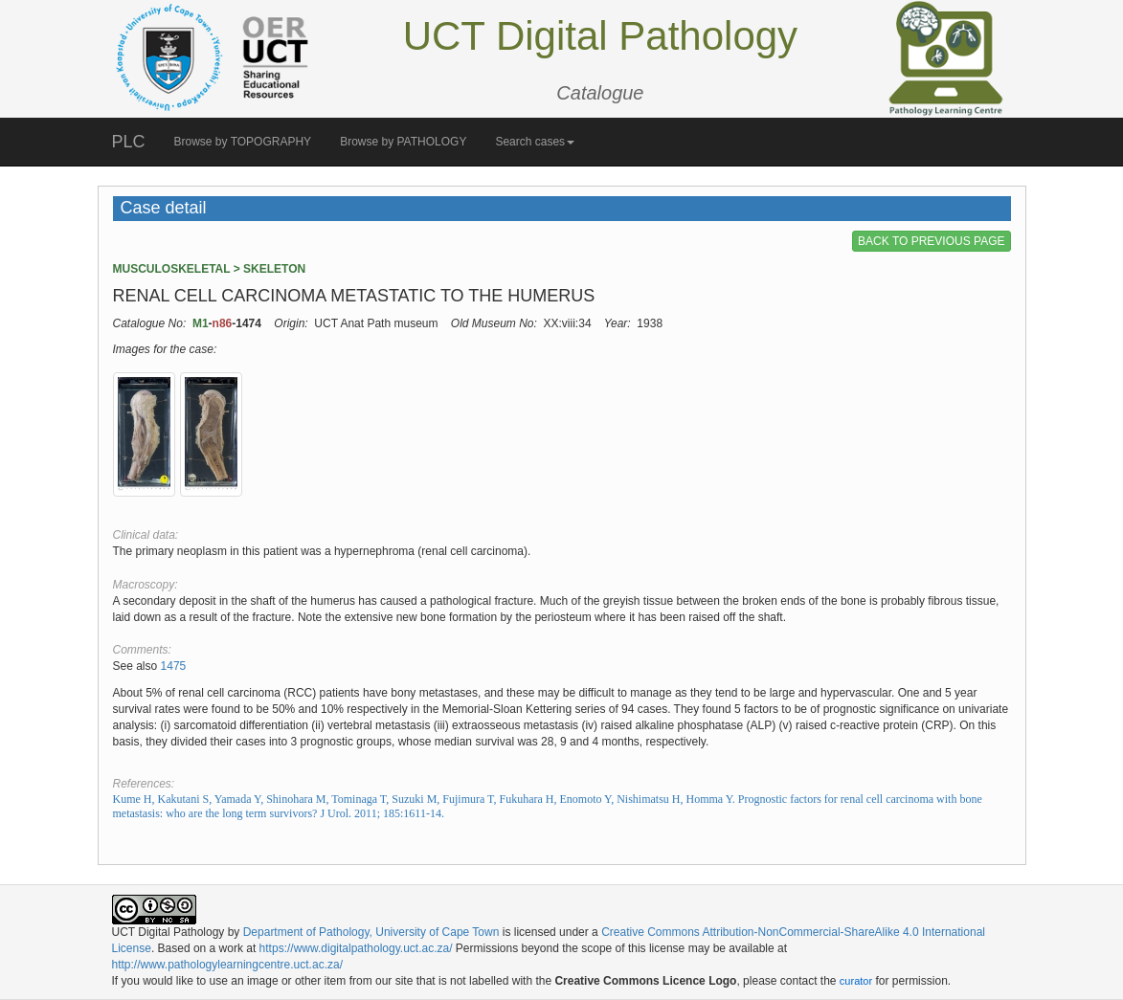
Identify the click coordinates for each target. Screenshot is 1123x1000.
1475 (174, 666)
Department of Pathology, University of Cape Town (371, 932)
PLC (129, 141)
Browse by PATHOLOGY (403, 141)
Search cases (534, 141)
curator (856, 981)
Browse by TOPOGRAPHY (243, 141)
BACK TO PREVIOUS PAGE (931, 241)
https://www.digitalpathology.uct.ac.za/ (356, 948)
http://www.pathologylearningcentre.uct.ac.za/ (227, 964)
